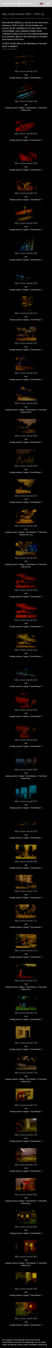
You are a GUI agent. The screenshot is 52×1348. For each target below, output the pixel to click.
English (41, 3)
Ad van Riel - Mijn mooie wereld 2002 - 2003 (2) (20, 3)
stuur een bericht (9, 49)
